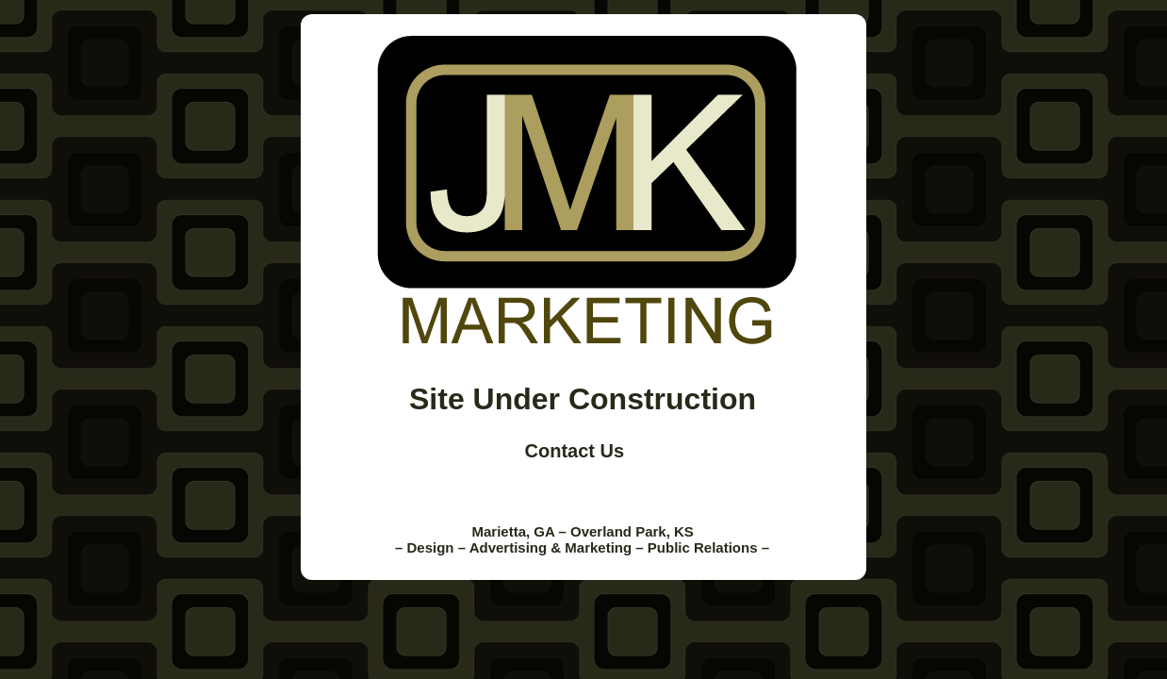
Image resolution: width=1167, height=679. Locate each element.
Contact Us (575, 450)
